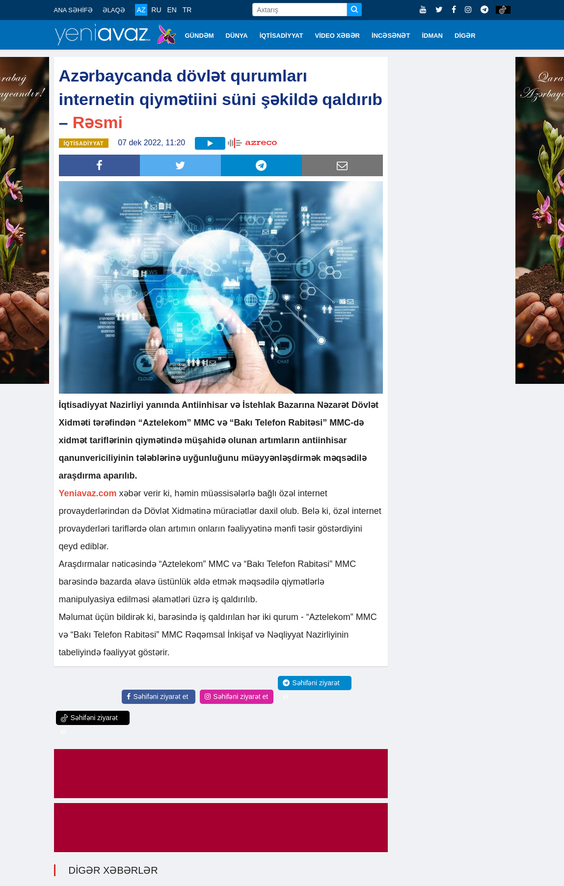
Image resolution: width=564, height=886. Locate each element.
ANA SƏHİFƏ (73, 10)
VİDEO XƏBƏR (337, 35)
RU (156, 10)
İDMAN (432, 35)
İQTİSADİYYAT (281, 35)
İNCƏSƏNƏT (391, 35)
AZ (141, 10)
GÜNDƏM (199, 35)
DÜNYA (237, 35)
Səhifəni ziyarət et (157, 696)
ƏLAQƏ (114, 10)
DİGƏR (465, 35)
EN (171, 10)
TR (187, 10)
